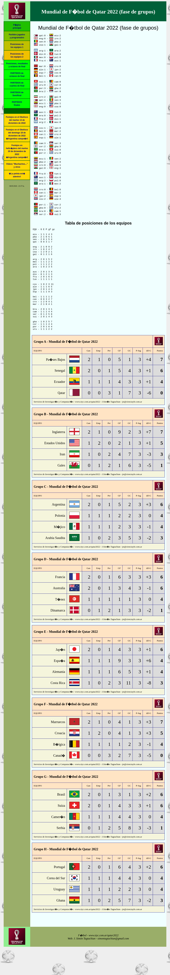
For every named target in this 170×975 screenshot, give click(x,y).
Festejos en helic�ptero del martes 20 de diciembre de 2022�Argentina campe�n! (17, 151)
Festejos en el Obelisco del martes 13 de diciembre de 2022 (17, 120)
